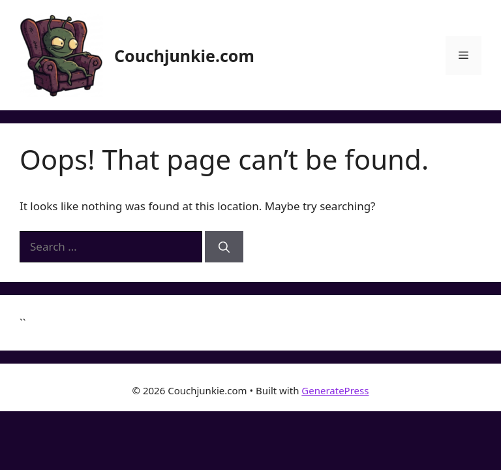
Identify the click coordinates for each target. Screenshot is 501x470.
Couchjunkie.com (184, 55)
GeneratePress (335, 390)
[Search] (224, 246)
